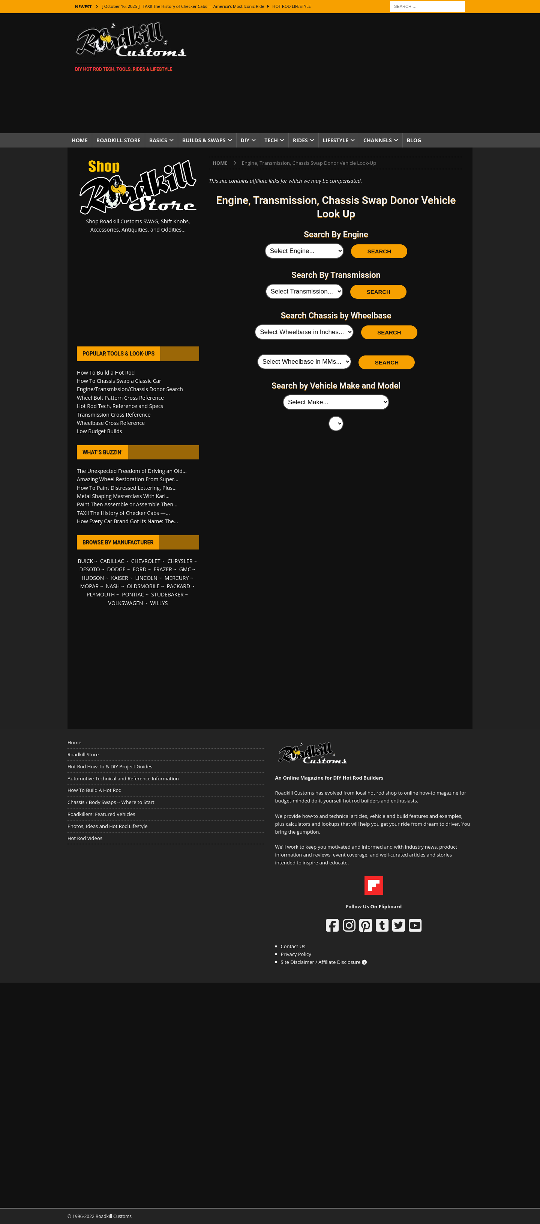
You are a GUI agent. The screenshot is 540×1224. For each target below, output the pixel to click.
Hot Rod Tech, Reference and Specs (120, 406)
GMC (185, 569)
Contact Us (293, 946)
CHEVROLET (145, 561)
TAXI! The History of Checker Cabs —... (123, 512)
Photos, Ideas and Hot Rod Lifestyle (107, 826)
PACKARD (178, 586)
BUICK (85, 561)
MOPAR (89, 586)
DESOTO (90, 569)
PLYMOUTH (101, 594)
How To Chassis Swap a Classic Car (119, 380)
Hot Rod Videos (85, 838)
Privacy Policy (296, 954)
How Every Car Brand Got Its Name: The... (127, 521)
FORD (140, 569)
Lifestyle (335, 140)
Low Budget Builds (99, 431)
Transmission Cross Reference (113, 414)
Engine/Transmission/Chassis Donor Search (130, 389)
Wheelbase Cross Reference (111, 422)
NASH (113, 586)
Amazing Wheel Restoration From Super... (127, 479)
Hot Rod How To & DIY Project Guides (110, 766)
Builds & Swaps (204, 140)
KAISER (119, 577)
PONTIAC (133, 594)
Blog (414, 140)
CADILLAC (112, 561)
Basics (158, 140)
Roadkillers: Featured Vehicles (101, 814)
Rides (300, 140)
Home (80, 140)
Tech (271, 140)
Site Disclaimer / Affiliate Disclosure (324, 962)
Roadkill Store (118, 140)
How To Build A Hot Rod (95, 790)
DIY (245, 140)
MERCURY (177, 577)
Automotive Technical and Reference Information (123, 778)
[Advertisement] (335, 73)
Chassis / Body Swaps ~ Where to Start (111, 802)
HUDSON (92, 577)
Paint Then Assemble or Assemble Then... (127, 504)
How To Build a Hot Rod (106, 372)
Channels (377, 140)
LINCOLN (146, 577)
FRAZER (163, 569)
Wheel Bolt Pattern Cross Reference (120, 397)
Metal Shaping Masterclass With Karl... (123, 496)
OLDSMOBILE (143, 586)
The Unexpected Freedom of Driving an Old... (132, 470)
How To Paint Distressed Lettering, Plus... (127, 487)
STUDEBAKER (167, 594)
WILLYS (159, 603)
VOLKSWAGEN (125, 603)
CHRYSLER (179, 561)
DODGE (116, 569)
